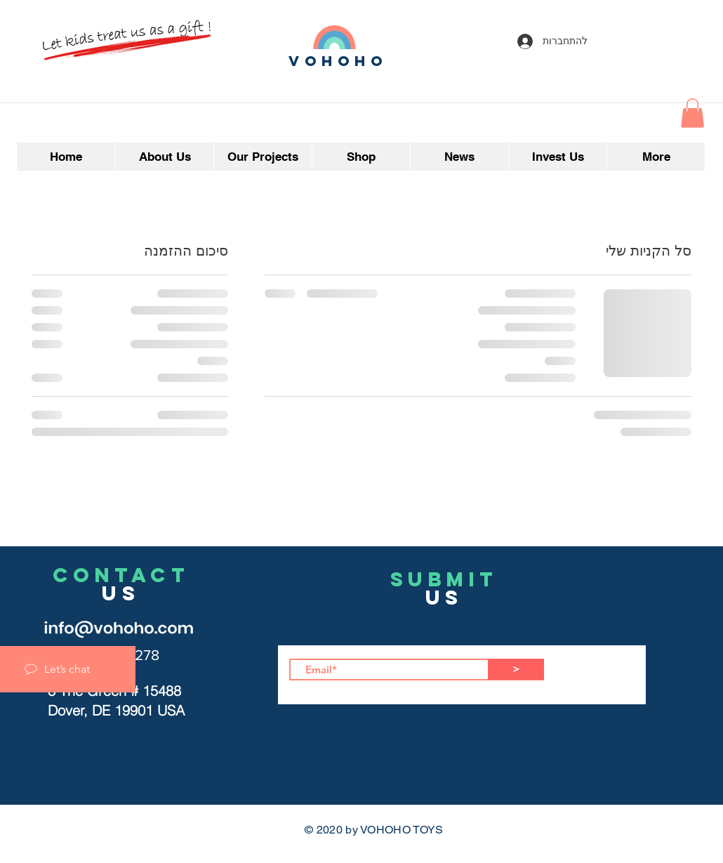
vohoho (338, 61)
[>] (516, 669)
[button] (692, 113)
